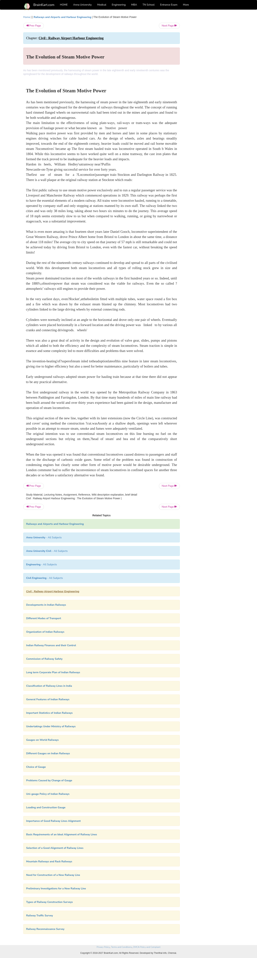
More (186, 4)
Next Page (169, 25)
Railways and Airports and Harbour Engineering (62, 17)
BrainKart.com (44, 5)
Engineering (119, 4)
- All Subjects (44, 537)
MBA (134, 4)
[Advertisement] (209, 70)
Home (26, 17)
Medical (101, 4)
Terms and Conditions (121, 947)
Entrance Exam (169, 4)
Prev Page (33, 25)
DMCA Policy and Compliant (146, 947)
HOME (64, 4)
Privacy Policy (103, 947)
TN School (148, 4)
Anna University (82, 4)
